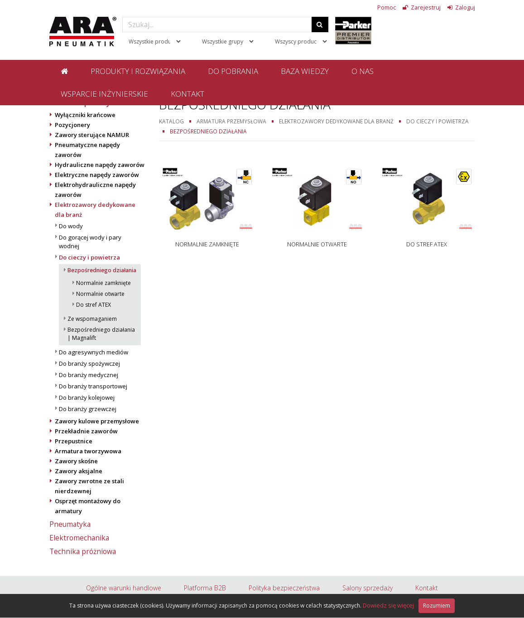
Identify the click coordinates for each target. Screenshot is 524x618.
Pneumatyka (70, 524)
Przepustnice (73, 441)
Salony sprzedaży (367, 588)
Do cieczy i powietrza (89, 257)
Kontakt (187, 93)
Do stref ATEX (93, 305)
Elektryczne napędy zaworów (97, 175)
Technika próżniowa (82, 551)
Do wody (71, 226)
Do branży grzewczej (87, 409)
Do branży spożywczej (89, 363)
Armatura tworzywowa (88, 451)
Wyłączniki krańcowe (85, 115)
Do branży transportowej (93, 386)
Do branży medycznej (88, 375)
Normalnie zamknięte (103, 283)
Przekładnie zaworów (86, 431)
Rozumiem (436, 605)
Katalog (171, 121)
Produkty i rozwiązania (138, 71)
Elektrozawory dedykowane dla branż (336, 121)
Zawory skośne (76, 461)
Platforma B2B (205, 588)
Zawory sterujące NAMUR (92, 135)
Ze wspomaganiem (92, 319)
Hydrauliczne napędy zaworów (99, 165)
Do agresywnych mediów (93, 352)
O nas (362, 71)
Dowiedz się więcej (388, 605)
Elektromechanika (79, 538)
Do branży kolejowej (87, 397)
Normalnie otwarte (100, 294)
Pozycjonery (72, 125)
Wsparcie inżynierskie (104, 93)
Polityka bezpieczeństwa (284, 588)
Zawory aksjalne (78, 471)
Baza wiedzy (305, 71)
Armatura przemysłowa (231, 121)
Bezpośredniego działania (101, 270)
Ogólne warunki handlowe (123, 588)
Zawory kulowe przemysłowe (97, 421)
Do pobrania (233, 71)
